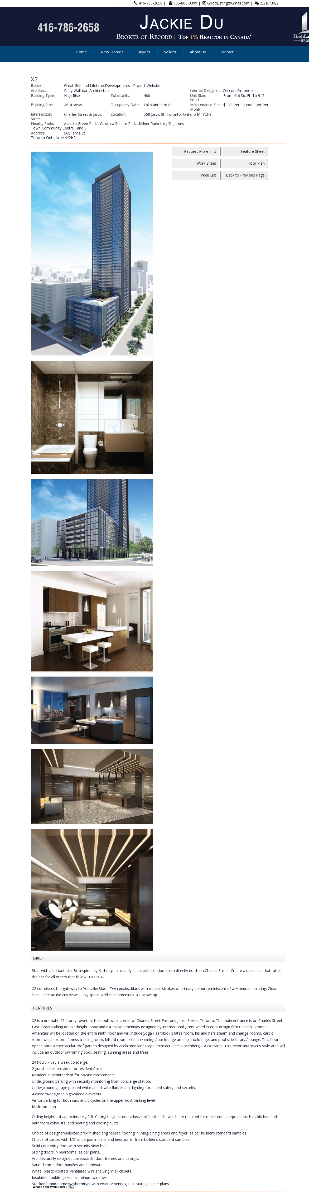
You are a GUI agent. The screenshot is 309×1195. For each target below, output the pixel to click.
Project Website (146, 85)
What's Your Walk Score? (53, 1186)
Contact (227, 51)
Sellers (170, 51)
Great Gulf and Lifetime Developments (97, 85)
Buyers (143, 51)
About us (198, 51)
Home (81, 51)
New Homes (112, 51)
